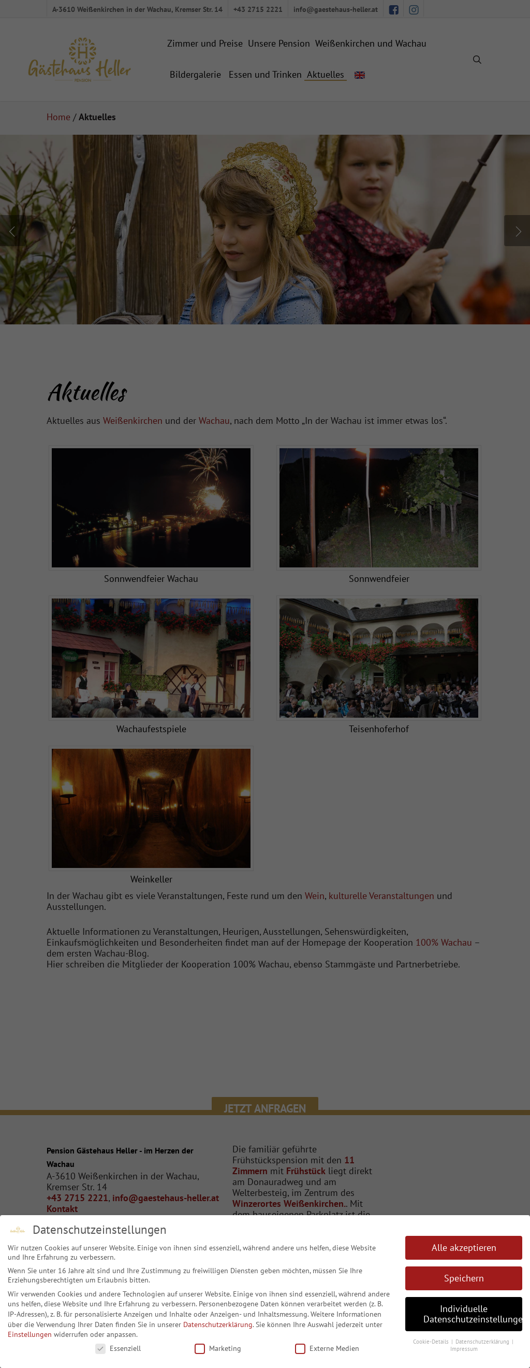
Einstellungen (30, 1334)
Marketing (218, 1348)
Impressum (464, 1348)
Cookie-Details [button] (431, 1341)
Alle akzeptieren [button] (464, 1247)
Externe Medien (327, 1348)
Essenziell (118, 1348)
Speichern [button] (464, 1278)
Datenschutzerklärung (218, 1324)
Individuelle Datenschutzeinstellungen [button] (472, 1314)
